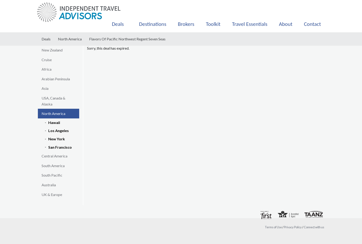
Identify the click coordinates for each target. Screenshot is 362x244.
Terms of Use (273, 227)
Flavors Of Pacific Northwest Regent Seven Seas (127, 39)
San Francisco (60, 147)
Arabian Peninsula (56, 79)
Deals (46, 39)
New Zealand (52, 50)
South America (53, 165)
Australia (49, 185)
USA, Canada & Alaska (53, 101)
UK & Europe (52, 194)
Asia (45, 88)
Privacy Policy (293, 227)
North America (70, 39)
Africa (46, 69)
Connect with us (314, 227)
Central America (54, 156)
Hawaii (54, 122)
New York (56, 139)
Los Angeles (58, 130)
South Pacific (52, 175)
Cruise (47, 59)
